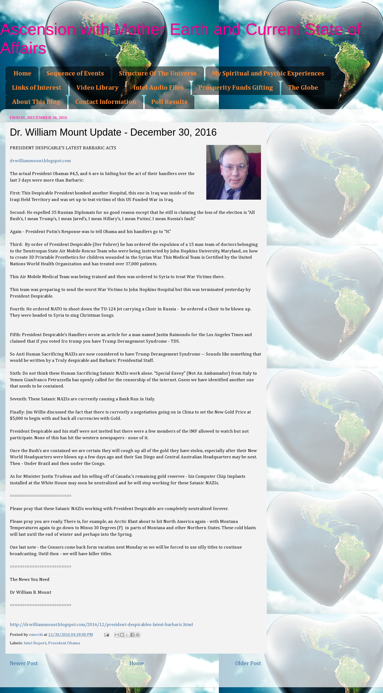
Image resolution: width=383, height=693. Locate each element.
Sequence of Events (75, 73)
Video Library (97, 88)
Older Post (248, 663)
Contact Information (105, 102)
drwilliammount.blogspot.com (40, 161)
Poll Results (169, 102)
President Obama (64, 643)
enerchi (36, 635)
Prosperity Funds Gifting (236, 88)
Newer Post (24, 663)
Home (22, 73)
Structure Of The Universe (158, 73)
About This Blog (36, 102)
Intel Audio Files (159, 88)
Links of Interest (36, 88)
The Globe (303, 88)
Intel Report (35, 643)
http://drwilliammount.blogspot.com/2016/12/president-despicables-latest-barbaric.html (101, 624)
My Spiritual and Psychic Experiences (268, 73)
